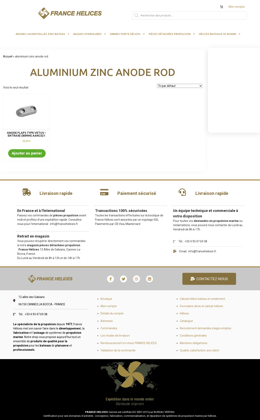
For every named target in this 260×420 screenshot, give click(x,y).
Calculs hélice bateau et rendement (202, 298)
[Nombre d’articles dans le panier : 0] (221, 6)
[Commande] (179, 86)
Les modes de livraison (115, 335)
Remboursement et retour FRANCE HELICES (129, 343)
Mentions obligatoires (193, 343)
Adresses (107, 321)
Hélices (184, 313)
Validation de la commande (118, 350)
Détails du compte (112, 313)
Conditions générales (193, 335)
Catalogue (186, 321)
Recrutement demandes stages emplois (205, 328)
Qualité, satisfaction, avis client (199, 350)
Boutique (106, 298)
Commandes (109, 328)
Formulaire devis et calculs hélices (201, 306)
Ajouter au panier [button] (27, 153)
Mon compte (237, 6)
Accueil (7, 56)
